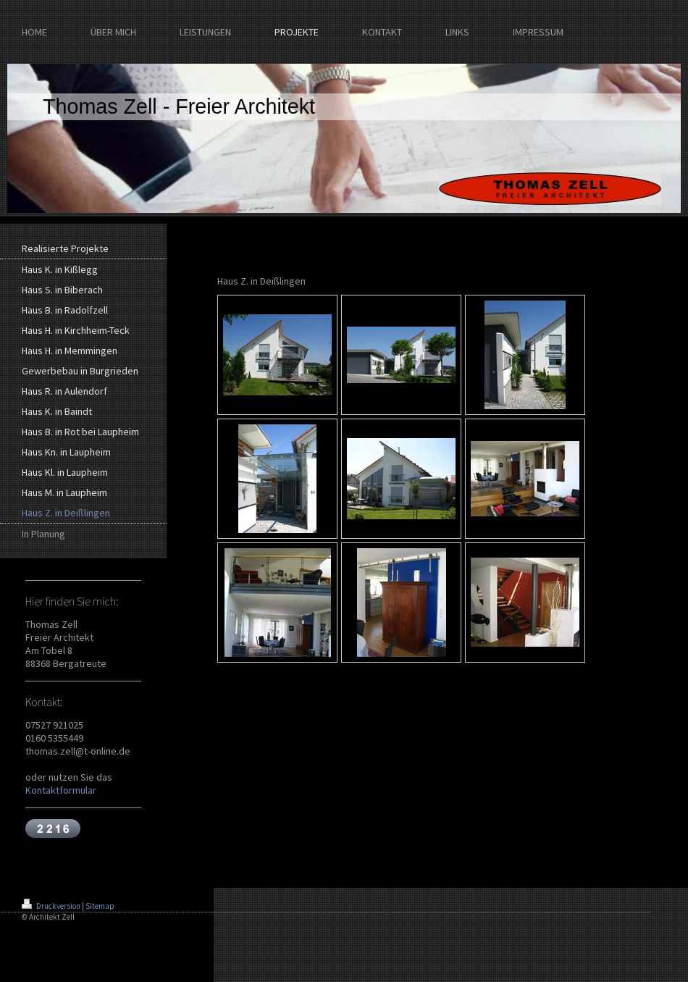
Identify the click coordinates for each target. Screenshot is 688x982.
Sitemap (99, 906)
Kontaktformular (60, 790)
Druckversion (52, 906)
